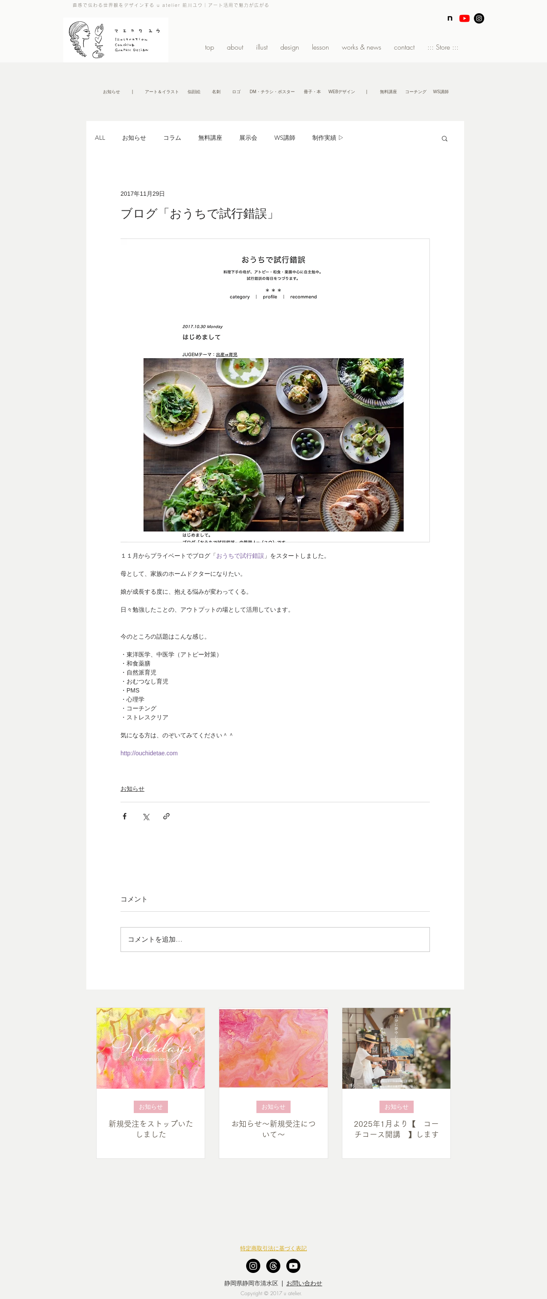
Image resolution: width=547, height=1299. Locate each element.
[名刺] (216, 92)
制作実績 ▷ (328, 137)
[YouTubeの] (464, 18)
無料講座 (210, 137)
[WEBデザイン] (341, 92)
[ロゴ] (236, 92)
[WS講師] (441, 92)
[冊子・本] (312, 92)
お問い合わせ (304, 1283)
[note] (450, 18)
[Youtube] (293, 1266)
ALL (100, 137)
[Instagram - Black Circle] (479, 18)
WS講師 (284, 137)
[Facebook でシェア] (125, 816)
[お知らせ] (111, 92)
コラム (172, 137)
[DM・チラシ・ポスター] (272, 92)
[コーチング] (415, 92)
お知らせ (134, 137)
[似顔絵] (194, 92)
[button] (132, 92)
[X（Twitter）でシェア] (145, 816)
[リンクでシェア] (166, 816)
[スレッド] (273, 1266)
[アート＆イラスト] (162, 92)
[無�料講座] (388, 92)
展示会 (248, 137)
